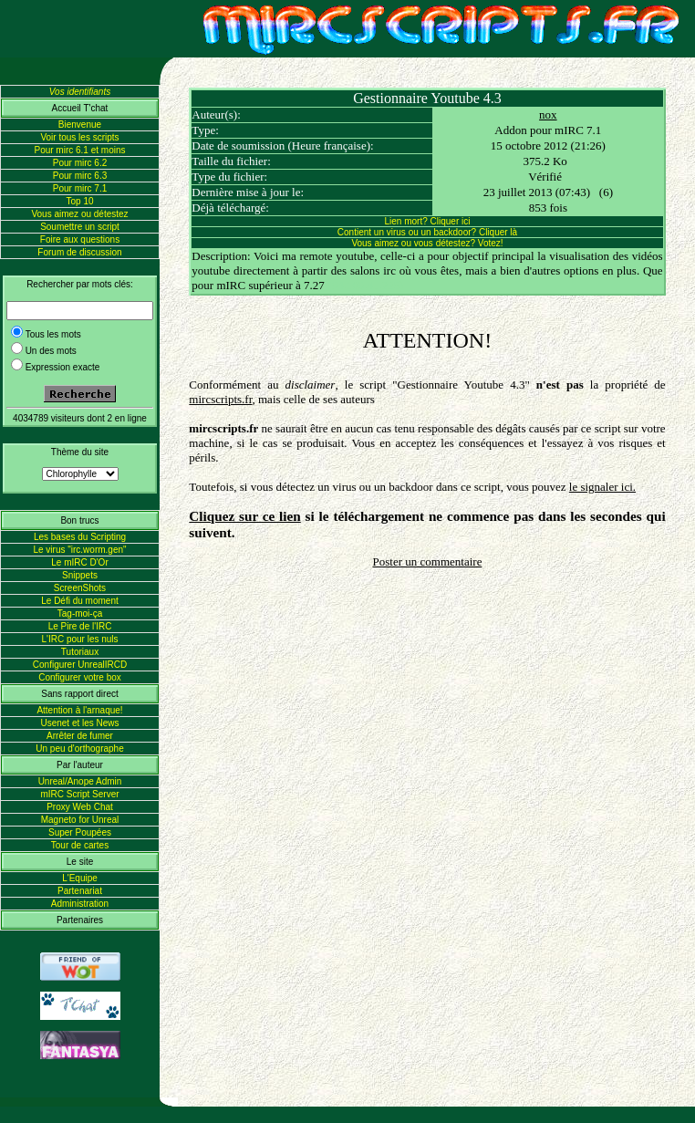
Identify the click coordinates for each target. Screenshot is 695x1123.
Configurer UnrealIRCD (80, 665)
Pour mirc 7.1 (80, 188)
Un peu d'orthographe (79, 748)
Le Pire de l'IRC (80, 626)
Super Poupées (79, 832)
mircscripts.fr (220, 399)
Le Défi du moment (80, 601)
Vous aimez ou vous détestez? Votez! (427, 243)
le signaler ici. (602, 487)
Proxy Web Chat (80, 807)
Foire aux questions (79, 239)
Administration (80, 904)
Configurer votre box (79, 677)
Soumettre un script (79, 227)
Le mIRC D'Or (79, 562)
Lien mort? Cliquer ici (428, 221)
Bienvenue (79, 125)
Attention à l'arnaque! (79, 710)
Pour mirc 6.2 (80, 163)
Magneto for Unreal (80, 820)
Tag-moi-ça (79, 613)
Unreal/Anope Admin (80, 781)
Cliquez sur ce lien (244, 516)
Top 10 (79, 201)
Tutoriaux (80, 652)
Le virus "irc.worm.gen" (79, 550)
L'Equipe (80, 878)
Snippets (80, 575)
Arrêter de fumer (80, 736)
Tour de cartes (80, 845)
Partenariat (79, 891)
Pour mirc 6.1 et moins (79, 150)
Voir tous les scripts (79, 137)
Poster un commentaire (427, 561)
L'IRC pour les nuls (79, 639)
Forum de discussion (79, 252)
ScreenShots (80, 588)
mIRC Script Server (79, 794)
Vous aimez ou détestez (79, 214)
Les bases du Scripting (80, 537)
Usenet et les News (79, 723)
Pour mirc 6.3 (80, 176)
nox (548, 114)
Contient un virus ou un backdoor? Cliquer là (427, 232)
